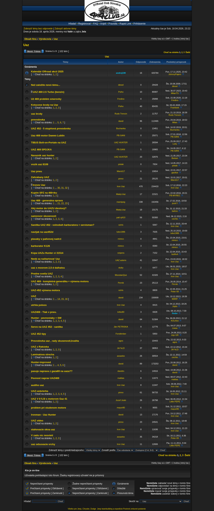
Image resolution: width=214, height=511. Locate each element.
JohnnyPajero (174, 74)
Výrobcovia (45, 39)
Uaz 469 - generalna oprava (47, 200)
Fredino (120, 99)
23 (66, 203)
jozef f (174, 203)
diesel (121, 85)
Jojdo (174, 306)
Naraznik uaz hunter (42, 155)
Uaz (56, 39)
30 (59, 188)
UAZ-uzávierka (39, 391)
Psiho (121, 92)
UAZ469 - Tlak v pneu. (44, 312)
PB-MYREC (174, 195)
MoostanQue (121, 275)
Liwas (174, 328)
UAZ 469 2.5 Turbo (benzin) (48, 92)
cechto (175, 219)
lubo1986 (121, 232)
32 (66, 188)
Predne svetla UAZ (42, 273)
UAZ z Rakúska (40, 346)
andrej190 (121, 73)
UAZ (33, 296)
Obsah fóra (30, 39)
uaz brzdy (36, 113)
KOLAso (175, 321)
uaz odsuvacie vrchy (43, 444)
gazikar (174, 172)
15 (62, 299)
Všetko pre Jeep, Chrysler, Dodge (82, 509)
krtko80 (121, 312)
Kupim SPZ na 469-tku (44, 192)
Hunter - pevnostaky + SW (46, 317)
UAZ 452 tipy (38, 333)
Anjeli (103, 23)
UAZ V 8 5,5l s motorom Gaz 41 (49, 398)
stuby (120, 267)
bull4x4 (174, 254)
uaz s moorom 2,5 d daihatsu (48, 267)
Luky (175, 144)
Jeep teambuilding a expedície (110, 509)
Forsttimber (121, 334)
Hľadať (72, 23)
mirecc (121, 239)
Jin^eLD (121, 348)
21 (59, 203)
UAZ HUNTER (121, 142)
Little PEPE (175, 401)
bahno (175, 211)
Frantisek (174, 107)
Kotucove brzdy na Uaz (44, 104)
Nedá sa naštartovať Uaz (45, 258)
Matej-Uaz (121, 194)
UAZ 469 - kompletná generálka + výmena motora (60, 281)
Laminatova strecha (42, 354)
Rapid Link (125, 23)
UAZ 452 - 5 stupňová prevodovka (51, 128)
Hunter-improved (41, 362)
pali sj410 (121, 217)
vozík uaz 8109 (39, 164)
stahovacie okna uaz (43, 429)
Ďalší (188, 52)
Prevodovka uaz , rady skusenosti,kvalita (55, 340)
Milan (174, 122)
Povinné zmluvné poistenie (134, 509)
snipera (121, 253)
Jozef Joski (121, 400)
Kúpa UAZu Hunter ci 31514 (47, 253)
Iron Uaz (121, 186)
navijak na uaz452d (42, 231)
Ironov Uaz (39, 185)
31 (62, 188)
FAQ (95, 23)
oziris (120, 225)
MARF (175, 299)
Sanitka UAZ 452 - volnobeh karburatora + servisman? (62, 224)
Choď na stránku (171, 52)
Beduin (175, 158)
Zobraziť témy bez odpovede (38, 28)
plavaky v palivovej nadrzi (46, 239)
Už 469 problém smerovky (46, 99)
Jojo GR (175, 335)
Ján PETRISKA (121, 327)
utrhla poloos (39, 305)
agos (121, 341)
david (120, 121)
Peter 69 (175, 291)
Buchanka (120, 128)
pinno (120, 178)
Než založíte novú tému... (45, 85)
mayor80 (121, 407)
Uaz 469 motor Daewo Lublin (48, 135)
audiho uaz (37, 385)
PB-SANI (121, 135)
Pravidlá (112, 23)
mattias (121, 378)
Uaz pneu (36, 171)
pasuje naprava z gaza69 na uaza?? (51, 371)
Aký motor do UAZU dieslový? (48, 208)
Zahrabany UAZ (40, 177)
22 (62, 203)
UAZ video (37, 420)
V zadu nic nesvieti (42, 435)
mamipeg (121, 202)
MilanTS (175, 93)
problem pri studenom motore (48, 407)
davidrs (121, 371)
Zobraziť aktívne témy (65, 28)
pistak (121, 164)
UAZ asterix (120, 260)
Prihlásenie (139, 23)
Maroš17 (121, 171)
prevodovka (38, 119)
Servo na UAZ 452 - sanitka (47, 326)
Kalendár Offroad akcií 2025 (47, 71)
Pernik (121, 283)
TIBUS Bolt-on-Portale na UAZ (48, 142)
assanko (121, 356)
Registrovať (84, 23)
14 (59, 299)
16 (66, 299)
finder (175, 313)
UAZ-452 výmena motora (45, 290)
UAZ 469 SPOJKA (41, 149)
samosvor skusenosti (43, 216)
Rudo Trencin (121, 114)
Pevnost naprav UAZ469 (45, 378)
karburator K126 (40, 246)
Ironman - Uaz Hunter (43, 414)
